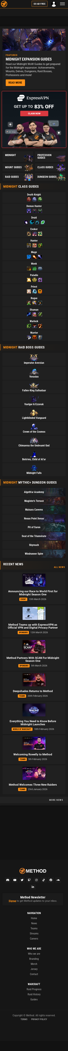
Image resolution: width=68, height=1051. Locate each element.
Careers (34, 938)
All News (59, 567)
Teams (34, 928)
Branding (34, 958)
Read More (15, 82)
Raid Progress (34, 989)
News (34, 923)
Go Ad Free (39, 3)
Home (34, 918)
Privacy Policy (39, 1019)
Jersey (34, 969)
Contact (34, 974)
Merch (34, 963)
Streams (34, 933)
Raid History (34, 994)
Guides (34, 999)
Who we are (34, 953)
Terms (24, 1019)
